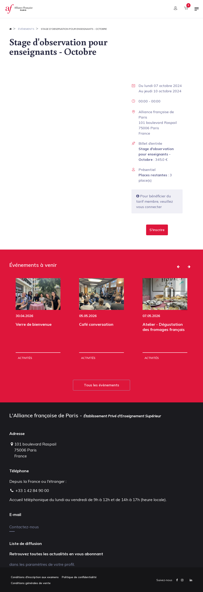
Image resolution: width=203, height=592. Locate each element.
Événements (26, 28)
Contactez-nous (24, 526)
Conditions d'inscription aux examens (35, 577)
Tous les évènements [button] (101, 385)
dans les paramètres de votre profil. (42, 564)
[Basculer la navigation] (196, 10)
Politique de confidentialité (79, 577)
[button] (157, 230)
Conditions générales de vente (31, 583)
